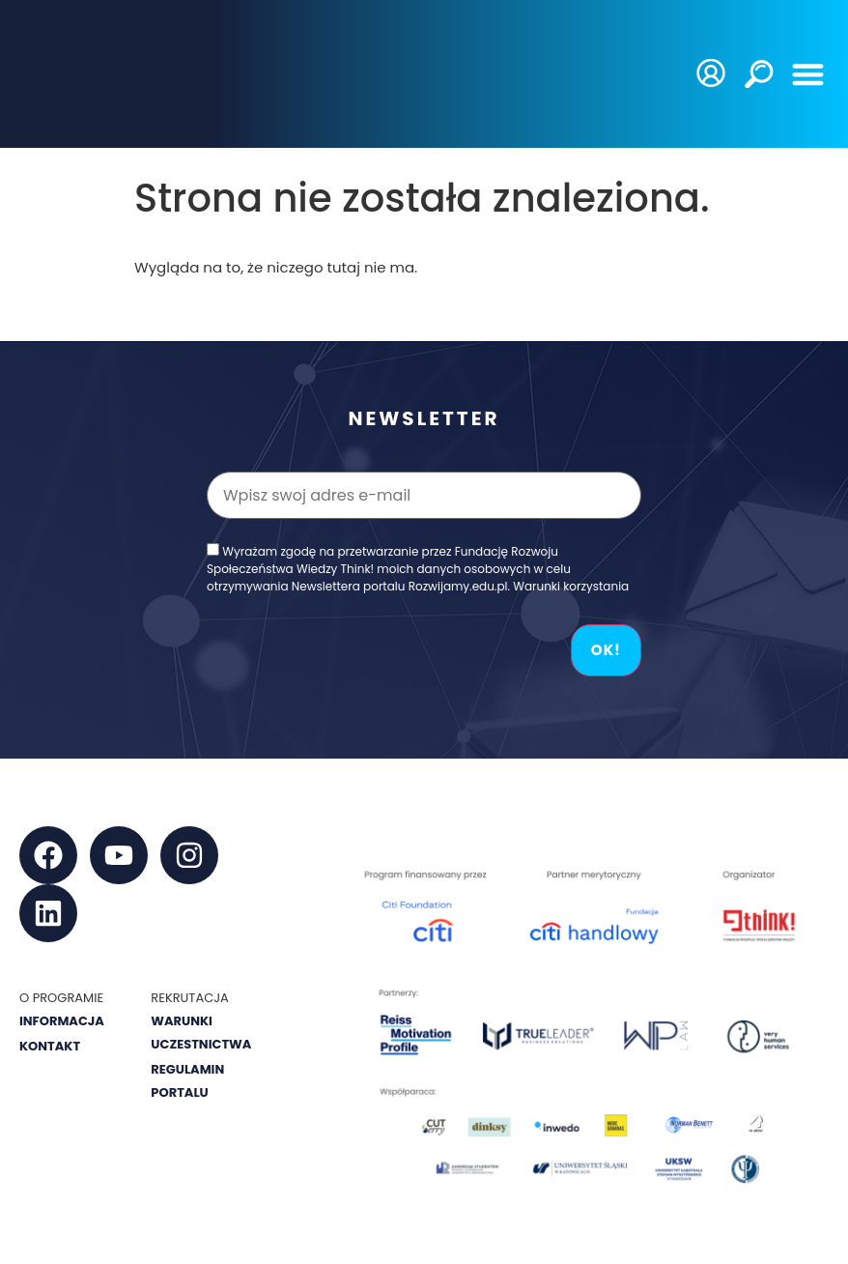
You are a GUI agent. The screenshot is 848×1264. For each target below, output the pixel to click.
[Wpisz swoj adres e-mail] (424, 495)
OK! (606, 650)
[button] (808, 74)
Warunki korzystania (571, 586)
